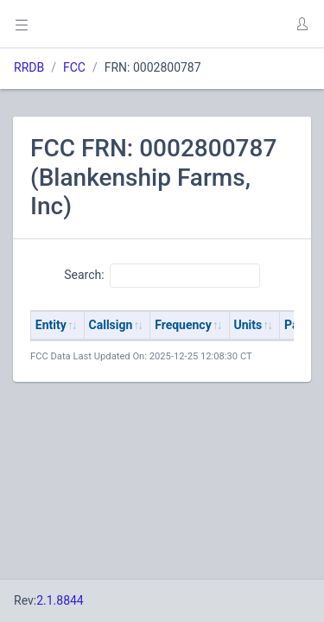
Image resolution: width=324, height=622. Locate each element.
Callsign (111, 325)
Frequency (183, 325)
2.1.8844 (60, 600)
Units (248, 325)
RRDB (29, 67)
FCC (74, 67)
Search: (162, 275)
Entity (51, 325)
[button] (301, 24)
